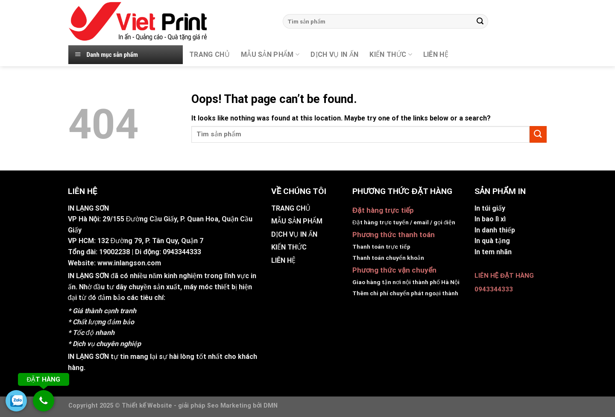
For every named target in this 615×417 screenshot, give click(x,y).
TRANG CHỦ (209, 54)
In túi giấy (489, 208)
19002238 (114, 252)
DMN (271, 405)
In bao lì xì (490, 219)
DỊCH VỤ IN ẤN (334, 54)
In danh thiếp (494, 230)
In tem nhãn (493, 252)
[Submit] (480, 21)
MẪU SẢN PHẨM (270, 54)
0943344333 (182, 252)
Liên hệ (435, 54)
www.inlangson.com (129, 263)
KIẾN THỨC (390, 54)
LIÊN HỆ (283, 260)
